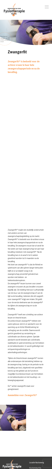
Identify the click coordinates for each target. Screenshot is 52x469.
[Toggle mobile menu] (48, 6)
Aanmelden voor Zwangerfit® (22, 395)
